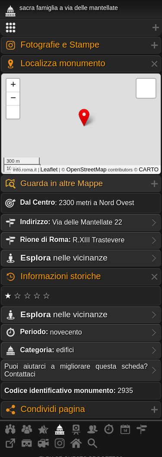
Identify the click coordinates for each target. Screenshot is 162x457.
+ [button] (13, 85)
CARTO (149, 169)
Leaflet (49, 169)
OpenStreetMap (86, 169)
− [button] (13, 98)
